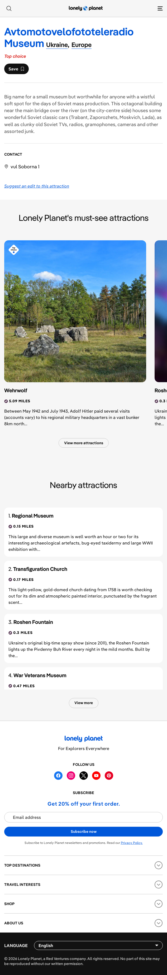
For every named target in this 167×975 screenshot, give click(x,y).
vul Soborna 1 (25, 167)
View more (83, 702)
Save (16, 70)
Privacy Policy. (132, 843)
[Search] (9, 8)
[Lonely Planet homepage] (86, 8)
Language (16, 945)
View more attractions (83, 443)
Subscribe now (84, 831)
